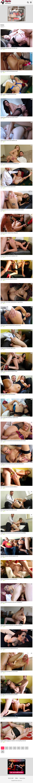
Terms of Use (22, 778)
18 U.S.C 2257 (10, 778)
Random (2, 26)
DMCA (16, 778)
